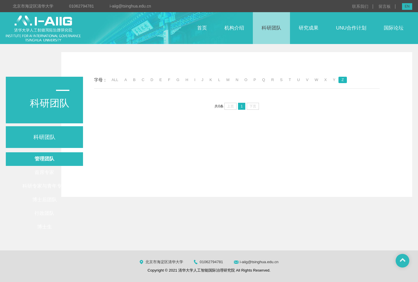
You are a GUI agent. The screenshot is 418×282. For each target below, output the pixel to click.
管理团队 (44, 159)
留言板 (385, 6)
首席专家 (44, 172)
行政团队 (44, 213)
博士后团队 (44, 199)
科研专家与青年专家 (44, 186)
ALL (114, 80)
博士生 (44, 227)
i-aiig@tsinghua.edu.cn (130, 6)
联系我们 (360, 6)
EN (407, 6)
